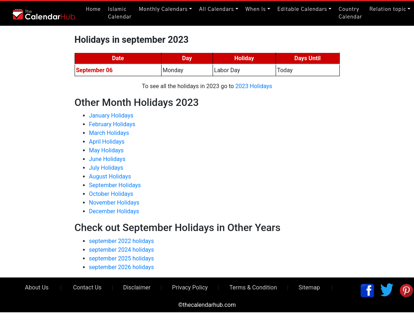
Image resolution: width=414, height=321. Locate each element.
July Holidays (106, 167)
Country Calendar (350, 13)
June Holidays (107, 159)
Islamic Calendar (119, 13)
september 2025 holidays (121, 258)
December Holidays (114, 211)
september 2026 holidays (121, 267)
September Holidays (115, 185)
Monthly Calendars (163, 9)
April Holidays (107, 141)
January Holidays (111, 115)
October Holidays (111, 193)
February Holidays (112, 124)
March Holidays (109, 132)
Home (93, 9)
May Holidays (106, 150)
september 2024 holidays (121, 249)
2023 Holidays (253, 86)
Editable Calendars (302, 9)
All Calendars (216, 9)
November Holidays (114, 202)
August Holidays (110, 176)
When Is (256, 9)
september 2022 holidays (121, 241)
